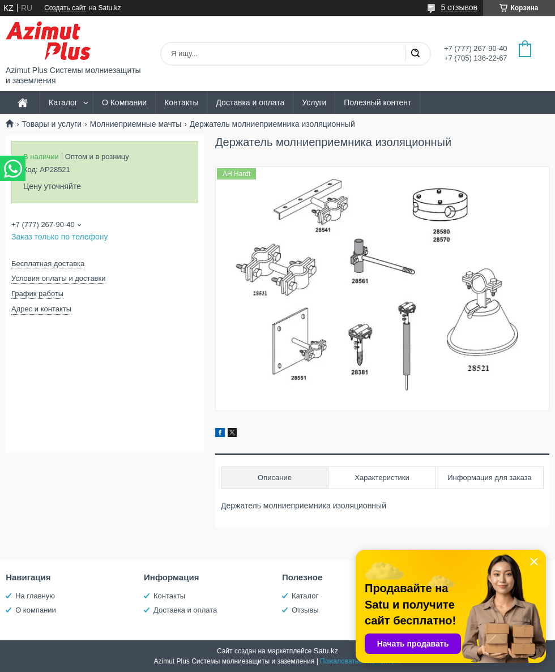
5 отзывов (459, 7)
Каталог (63, 102)
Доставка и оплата (250, 102)
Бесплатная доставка (47, 263)
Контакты (181, 102)
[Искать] (415, 54)
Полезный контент (377, 102)
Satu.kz (326, 651)
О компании (35, 610)
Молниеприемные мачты (136, 124)
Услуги (314, 102)
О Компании (124, 102)
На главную (35, 596)
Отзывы (305, 610)
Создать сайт (65, 8)
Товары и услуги (52, 124)
